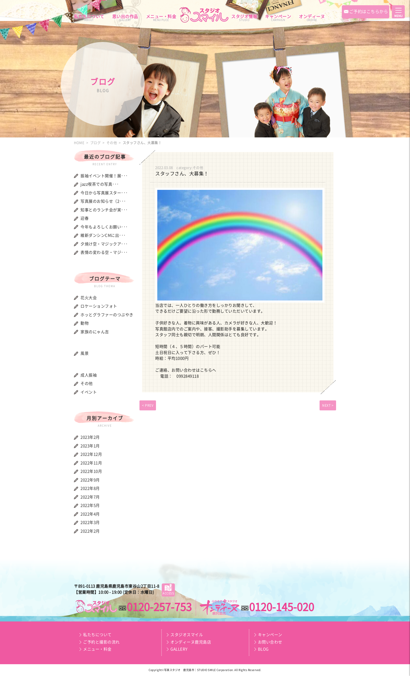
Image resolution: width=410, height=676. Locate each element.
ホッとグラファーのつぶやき (106, 315)
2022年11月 (91, 463)
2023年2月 (90, 437)
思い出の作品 (125, 17)
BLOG (263, 649)
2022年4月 (90, 514)
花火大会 (88, 298)
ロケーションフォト (98, 306)
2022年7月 (90, 497)
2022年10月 (91, 471)
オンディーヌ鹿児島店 (190, 642)
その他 (86, 383)
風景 (84, 353)
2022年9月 (90, 480)
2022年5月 (90, 505)
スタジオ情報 (244, 17)
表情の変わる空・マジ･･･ (104, 252)
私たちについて (89, 17)
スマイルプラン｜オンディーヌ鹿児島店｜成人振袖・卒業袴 (220, 607)
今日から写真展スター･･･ (104, 193)
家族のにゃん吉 (94, 332)
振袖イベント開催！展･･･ (104, 176)
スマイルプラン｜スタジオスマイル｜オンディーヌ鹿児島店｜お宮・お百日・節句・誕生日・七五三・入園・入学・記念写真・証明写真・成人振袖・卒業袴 (205, 14)
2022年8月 (90, 488)
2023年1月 (90, 446)
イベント (88, 392)
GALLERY (179, 649)
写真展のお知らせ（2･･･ (103, 201)
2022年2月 (90, 531)
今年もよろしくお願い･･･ (104, 227)
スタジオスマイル (186, 635)
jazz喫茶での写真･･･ (99, 184)
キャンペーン (278, 17)
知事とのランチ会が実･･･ (104, 210)
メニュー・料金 (161, 17)
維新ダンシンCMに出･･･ (103, 235)
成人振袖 (88, 375)
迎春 (84, 218)
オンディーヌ (312, 17)
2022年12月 (91, 454)
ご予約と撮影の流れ (101, 642)
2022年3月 (90, 522)
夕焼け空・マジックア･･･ (104, 244)
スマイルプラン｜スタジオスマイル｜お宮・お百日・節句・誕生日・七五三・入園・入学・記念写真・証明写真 (96, 606)
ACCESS (168, 589)
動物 (84, 323)
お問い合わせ (270, 642)
